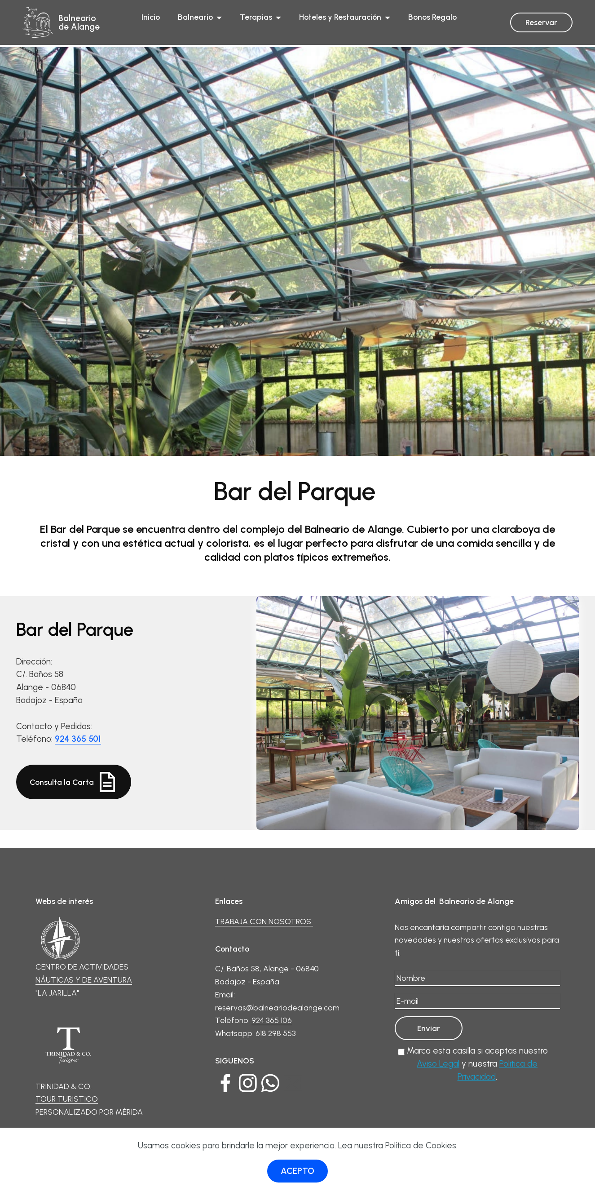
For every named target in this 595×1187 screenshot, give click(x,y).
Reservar (541, 22)
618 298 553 (276, 1033)
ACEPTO (297, 1171)
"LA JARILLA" (57, 992)
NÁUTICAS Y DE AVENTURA (83, 979)
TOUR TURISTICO (66, 1098)
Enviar (428, 1028)
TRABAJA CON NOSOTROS (264, 921)
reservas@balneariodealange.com (277, 1007)
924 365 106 (271, 1020)
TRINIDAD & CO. (68, 1052)
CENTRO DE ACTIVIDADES (81, 943)
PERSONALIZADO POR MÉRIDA (89, 1111)
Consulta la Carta (74, 782)
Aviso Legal (438, 1064)
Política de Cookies (420, 1145)
